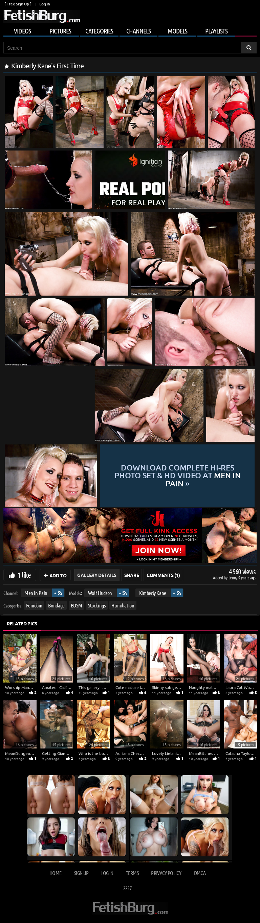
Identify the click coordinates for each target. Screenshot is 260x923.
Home (55, 873)
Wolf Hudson (100, 593)
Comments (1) (163, 575)
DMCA (199, 873)
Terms (132, 873)
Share (131, 575)
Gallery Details (96, 575)
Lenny (233, 577)
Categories (99, 31)
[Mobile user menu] (130, 30)
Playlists (216, 31)
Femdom (34, 605)
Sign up (81, 873)
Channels (138, 31)
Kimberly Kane (152, 593)
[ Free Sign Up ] (17, 4)
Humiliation (122, 605)
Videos (22, 31)
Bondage (56, 605)
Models (177, 31)
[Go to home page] (41, 16)
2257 (127, 888)
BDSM (76, 605)
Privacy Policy (166, 873)
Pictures (60, 31)
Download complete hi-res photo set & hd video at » (177, 475)
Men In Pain (35, 593)
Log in (44, 4)
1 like (24, 574)
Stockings (97, 605)
